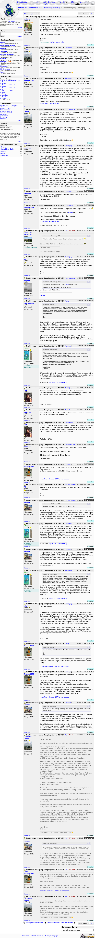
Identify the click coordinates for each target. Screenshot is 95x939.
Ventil (4, 98)
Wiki (46, 4)
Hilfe (72, 2)
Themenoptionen (31, 14)
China (4, 86)
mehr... (20, 100)
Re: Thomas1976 (70, 484)
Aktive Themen (49, 2)
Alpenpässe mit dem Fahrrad (8, 107)
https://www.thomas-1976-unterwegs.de (54, 479)
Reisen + (43, 295)
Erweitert (19, 36)
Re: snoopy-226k (70, 109)
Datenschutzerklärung (37, 936)
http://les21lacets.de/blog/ (58, 382)
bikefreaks (3, 118)
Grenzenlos (3, 114)
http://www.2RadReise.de (49, 104)
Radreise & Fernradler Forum (29, 8)
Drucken (90, 45)
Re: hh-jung (68, 47)
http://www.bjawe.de (56, 42)
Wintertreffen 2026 (7, 91)
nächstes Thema (68, 923)
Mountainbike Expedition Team (9, 105)
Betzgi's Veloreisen (6, 108)
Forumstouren (6, 82)
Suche (62, 2)
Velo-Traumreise (5, 110)
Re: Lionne (68, 78)
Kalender (35, 2)
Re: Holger (68, 464)
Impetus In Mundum (6, 111)
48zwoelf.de (3, 117)
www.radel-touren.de (6, 113)
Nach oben (27, 45)
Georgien (5, 94)
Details (20, 27)
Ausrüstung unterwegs (51, 8)
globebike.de (4, 116)
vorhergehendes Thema (33, 923)
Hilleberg (5, 95)
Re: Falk (67, 410)
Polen (4, 83)
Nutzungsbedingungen (52, 936)
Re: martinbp (69, 422)
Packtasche (5, 97)
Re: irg (67, 301)
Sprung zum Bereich (70, 927)
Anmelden (84, 2)
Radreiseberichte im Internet (10, 85)
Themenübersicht (52, 923)
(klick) (70, 212)
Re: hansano (68, 205)
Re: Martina (68, 523)
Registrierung (22, 2)
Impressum (25, 936)
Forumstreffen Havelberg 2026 (11, 80)
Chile (3, 92)
